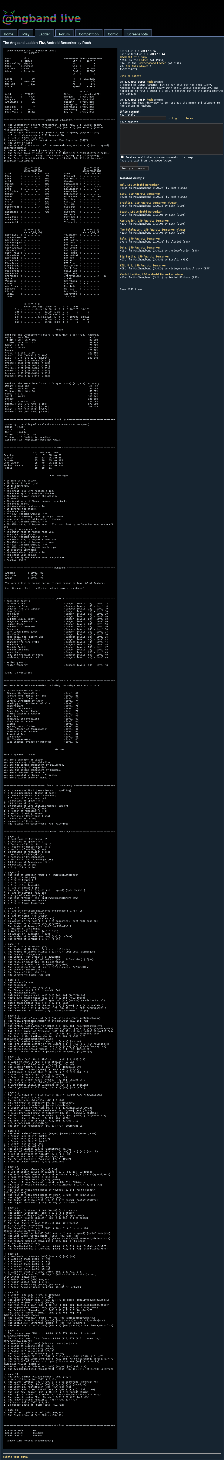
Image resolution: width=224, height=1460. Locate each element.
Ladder (44, 34)
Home (8, 34)
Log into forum (182, 118)
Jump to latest (130, 75)
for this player (137, 65)
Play (25, 34)
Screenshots (137, 34)
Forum (64, 34)
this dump (133, 56)
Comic (113, 34)
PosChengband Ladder (152, 62)
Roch (150, 81)
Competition (89, 34)
